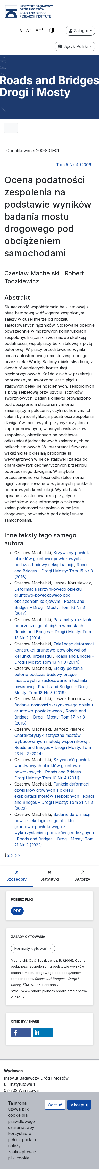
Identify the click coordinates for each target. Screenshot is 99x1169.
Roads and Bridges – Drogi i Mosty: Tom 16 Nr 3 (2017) (49, 607)
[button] (21, 1032)
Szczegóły (16, 876)
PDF (17, 910)
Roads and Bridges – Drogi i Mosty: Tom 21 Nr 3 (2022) (54, 802)
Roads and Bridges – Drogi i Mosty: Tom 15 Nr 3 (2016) (53, 570)
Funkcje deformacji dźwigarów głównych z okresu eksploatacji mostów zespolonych (51, 790)
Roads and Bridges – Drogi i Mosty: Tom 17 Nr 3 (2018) (50, 717)
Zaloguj (79, 30)
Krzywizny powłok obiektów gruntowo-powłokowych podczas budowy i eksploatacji (51, 558)
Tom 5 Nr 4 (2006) (74, 164)
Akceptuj (79, 1104)
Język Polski (73, 46)
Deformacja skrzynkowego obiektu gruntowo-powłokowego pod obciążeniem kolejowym (48, 595)
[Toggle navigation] (11, 128)
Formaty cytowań (31, 948)
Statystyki (49, 876)
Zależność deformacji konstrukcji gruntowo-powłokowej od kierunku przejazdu (54, 650)
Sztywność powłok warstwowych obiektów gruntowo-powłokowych (52, 765)
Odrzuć (55, 1104)
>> (17, 855)
